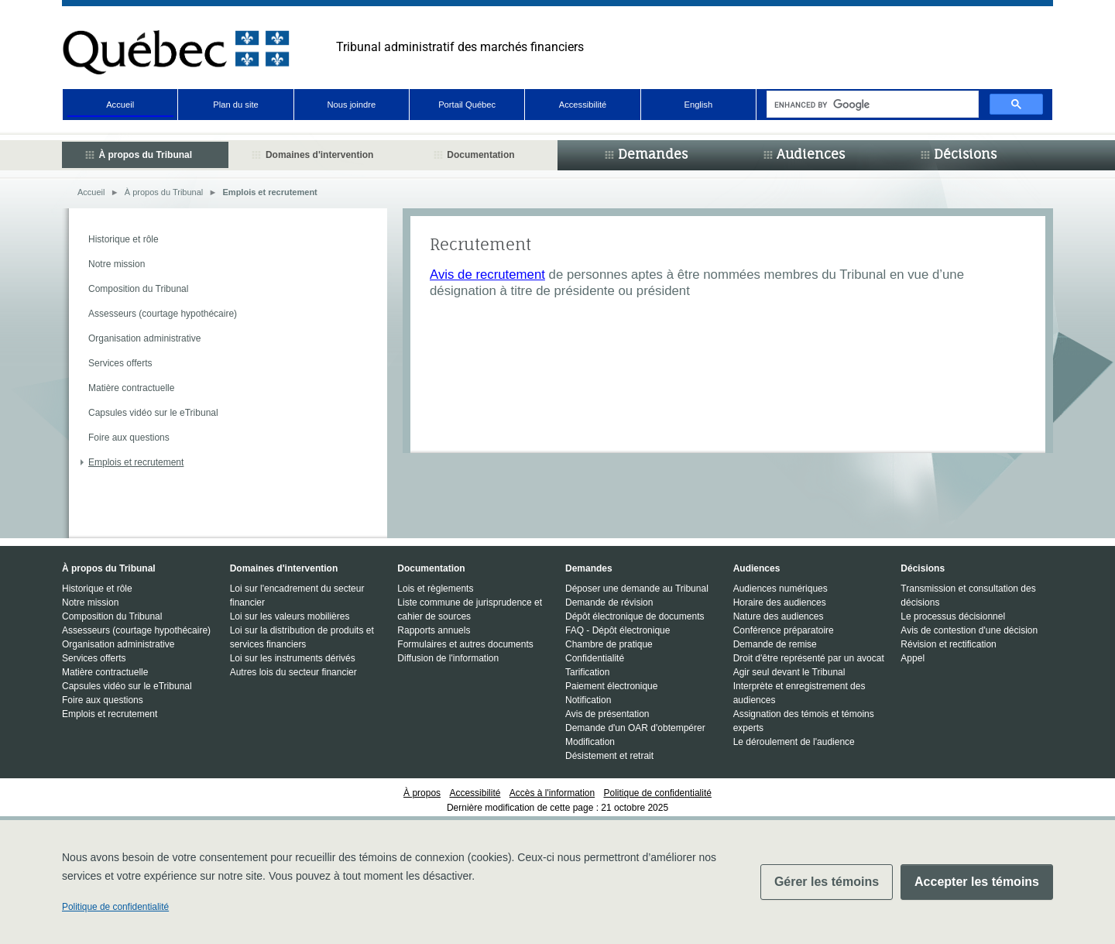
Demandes (653, 154)
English (698, 104)
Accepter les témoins (976, 881)
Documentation (480, 154)
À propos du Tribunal (145, 154)
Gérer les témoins (826, 881)
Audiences (811, 154)
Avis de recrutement (487, 274)
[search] (871, 104)
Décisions (965, 154)
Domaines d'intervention (320, 154)
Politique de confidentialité (115, 906)
